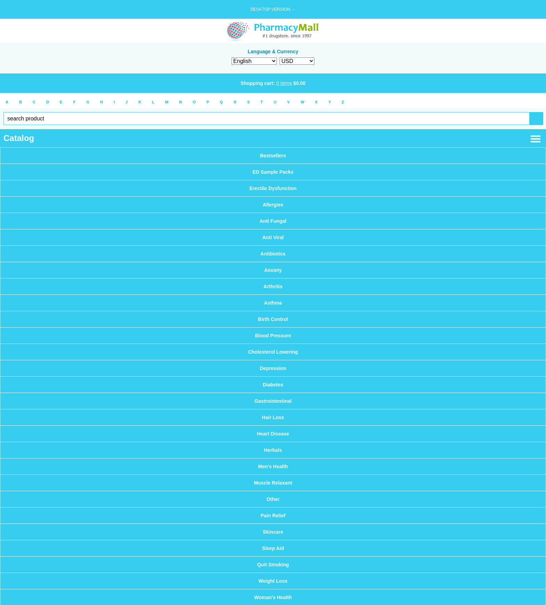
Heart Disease (273, 434)
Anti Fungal (273, 221)
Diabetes (273, 384)
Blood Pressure (273, 335)
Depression (273, 368)
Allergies (273, 204)
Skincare (273, 532)
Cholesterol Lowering (273, 352)
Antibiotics (273, 254)
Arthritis (273, 286)
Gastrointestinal (273, 401)
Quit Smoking (273, 564)
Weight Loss (273, 581)
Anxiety (273, 270)
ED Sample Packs (273, 172)
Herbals (273, 450)
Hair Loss (273, 417)
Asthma (273, 303)
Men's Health (273, 466)
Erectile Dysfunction (272, 188)
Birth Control (273, 319)
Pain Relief (273, 515)
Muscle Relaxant (273, 483)
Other (272, 499)
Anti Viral (272, 237)
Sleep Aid (273, 548)
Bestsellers (273, 155)
